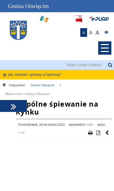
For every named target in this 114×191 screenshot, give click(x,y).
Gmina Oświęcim (43, 85)
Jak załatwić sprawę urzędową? (33, 75)
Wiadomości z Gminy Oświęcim (27, 94)
